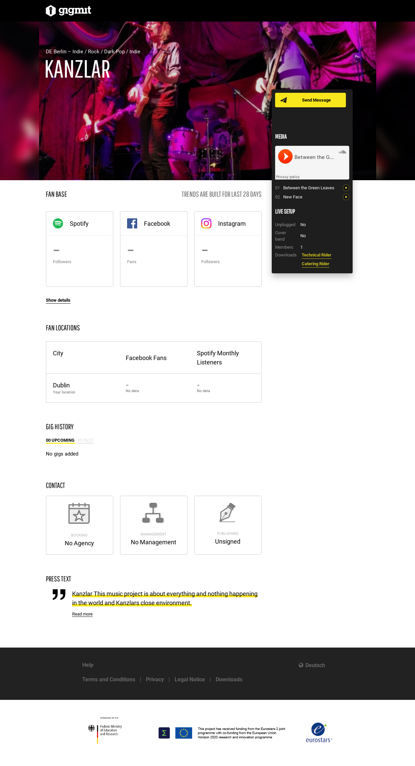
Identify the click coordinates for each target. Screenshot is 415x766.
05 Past (85, 440)
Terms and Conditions (108, 679)
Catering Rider (315, 263)
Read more (82, 614)
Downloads (229, 679)
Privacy (155, 679)
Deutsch (315, 665)
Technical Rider (316, 254)
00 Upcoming (61, 440)
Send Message (316, 100)
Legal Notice (190, 679)
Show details (58, 300)
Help (87, 665)
